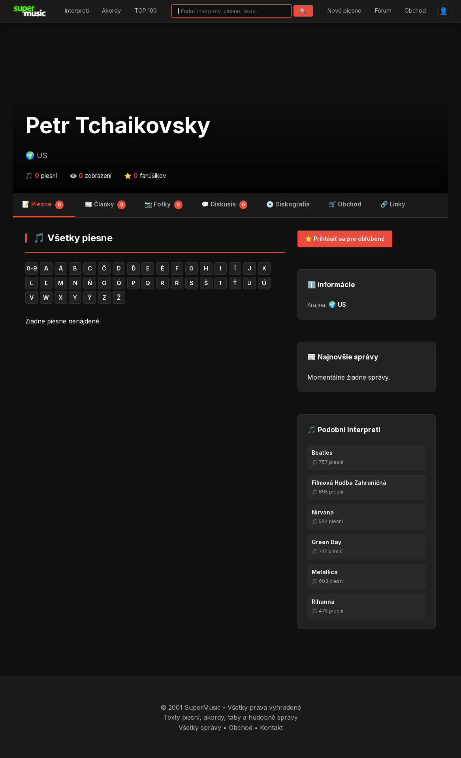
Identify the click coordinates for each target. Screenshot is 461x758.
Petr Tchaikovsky (118, 125)
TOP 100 (145, 11)
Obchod (415, 11)
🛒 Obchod (345, 204)
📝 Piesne (43, 204)
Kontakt (271, 728)
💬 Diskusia (224, 204)
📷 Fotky (164, 204)
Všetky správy (200, 728)
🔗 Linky (392, 204)
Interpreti (77, 11)
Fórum (383, 11)
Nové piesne (344, 11)
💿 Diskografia (288, 204)
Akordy (111, 11)
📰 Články (105, 204)
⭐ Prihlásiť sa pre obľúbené (345, 238)
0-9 (31, 268)
